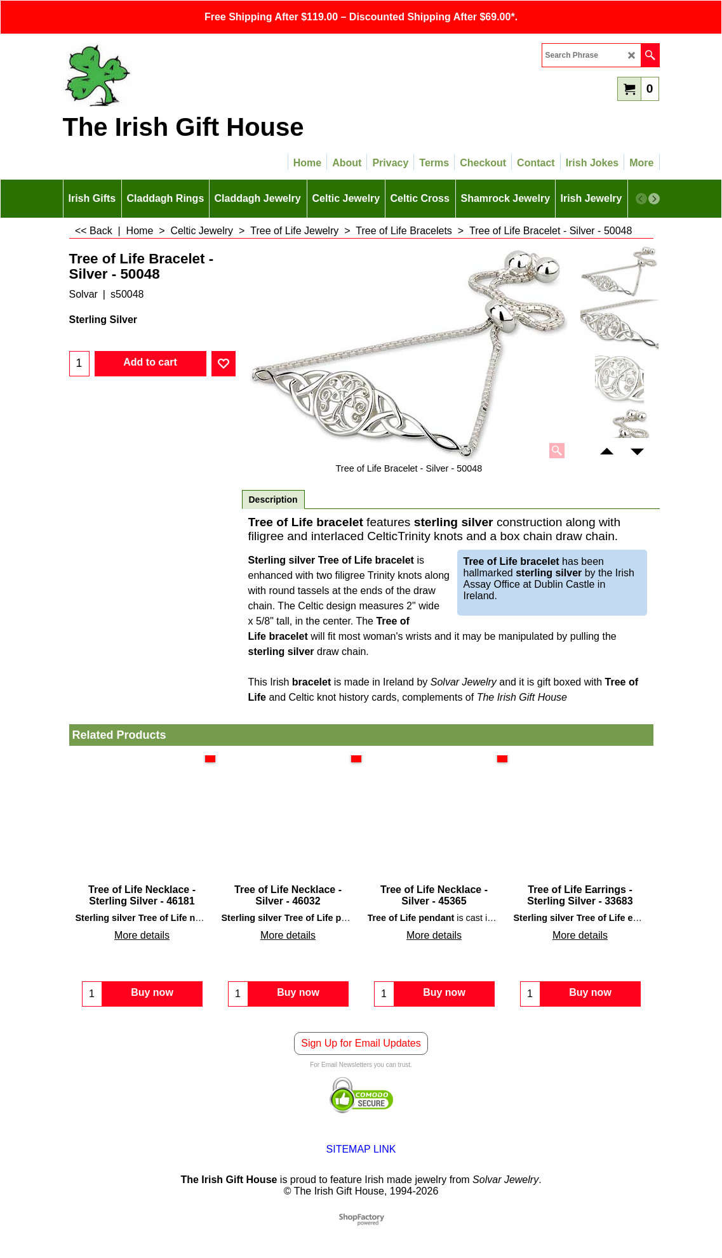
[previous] (641, 198)
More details (142, 935)
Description (273, 499)
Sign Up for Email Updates (361, 1043)
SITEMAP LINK (361, 1149)
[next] (654, 198)
